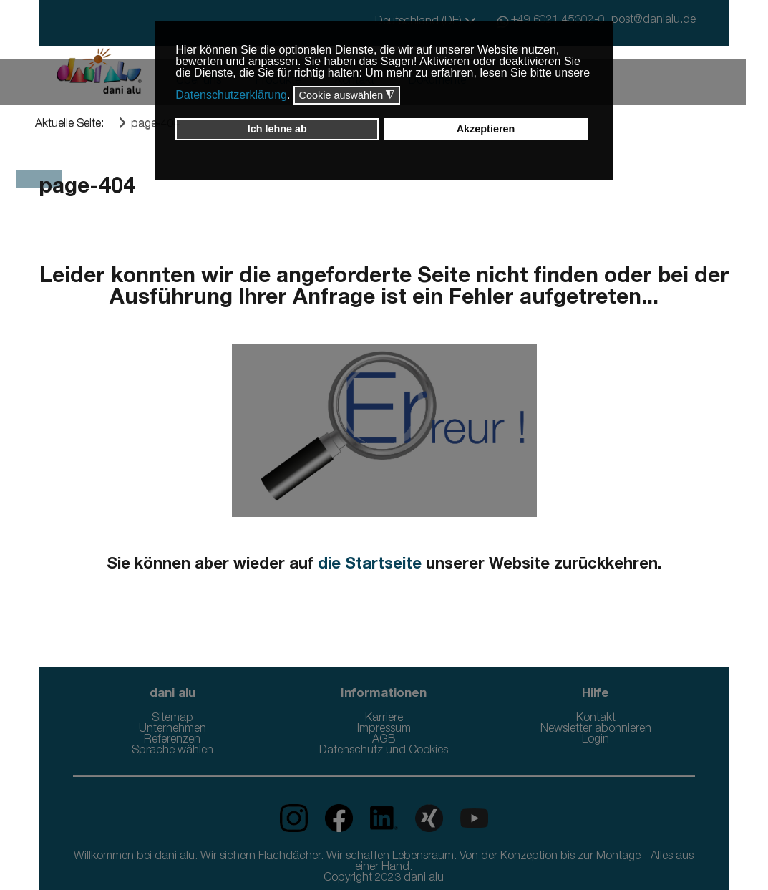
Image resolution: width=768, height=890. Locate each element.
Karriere (384, 719)
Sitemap (172, 719)
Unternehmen (172, 729)
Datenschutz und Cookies (383, 751)
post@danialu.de (653, 20)
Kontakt (596, 719)
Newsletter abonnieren (595, 729)
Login (595, 740)
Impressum (384, 729)
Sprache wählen (172, 751)
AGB (384, 740)
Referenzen (172, 740)
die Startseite (370, 565)
